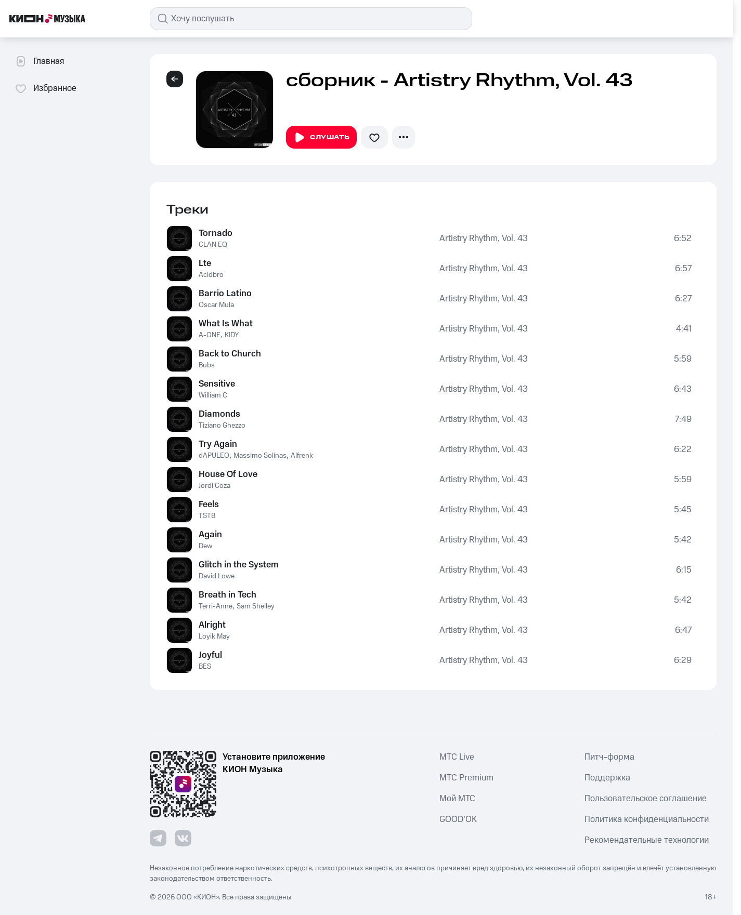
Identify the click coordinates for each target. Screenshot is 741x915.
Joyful (210, 655)
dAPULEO (214, 455)
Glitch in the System (239, 565)
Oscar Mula (216, 305)
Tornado (215, 233)
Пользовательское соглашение (645, 798)
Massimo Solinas (260, 455)
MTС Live (456, 757)
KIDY (232, 335)
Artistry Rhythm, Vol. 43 (483, 238)
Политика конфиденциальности (646, 819)
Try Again (218, 444)
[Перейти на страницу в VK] (183, 838)
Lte (205, 263)
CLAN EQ (213, 245)
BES (205, 666)
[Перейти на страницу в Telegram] (158, 838)
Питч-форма (609, 757)
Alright (212, 625)
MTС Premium (466, 778)
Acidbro (211, 275)
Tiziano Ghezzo (222, 425)
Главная (39, 61)
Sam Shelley (256, 606)
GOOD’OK (458, 819)
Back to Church (230, 354)
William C (213, 395)
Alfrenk (302, 455)
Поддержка (607, 778)
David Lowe (217, 576)
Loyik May (214, 636)
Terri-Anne (215, 606)
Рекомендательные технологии (646, 840)
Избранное (45, 88)
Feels (209, 504)
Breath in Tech (227, 595)
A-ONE (209, 335)
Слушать (321, 137)
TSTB (207, 516)
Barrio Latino (225, 293)
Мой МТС (457, 798)
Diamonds (219, 414)
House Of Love (228, 474)
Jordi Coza (214, 486)
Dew (205, 546)
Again (210, 534)
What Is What (226, 323)
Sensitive (217, 384)
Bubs (207, 365)
